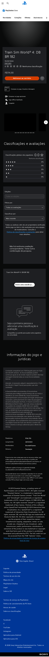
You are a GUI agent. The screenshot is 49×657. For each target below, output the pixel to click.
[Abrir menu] (2, 3)
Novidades (7, 18)
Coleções (17, 18)
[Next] (46, 122)
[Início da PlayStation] (24, 3)
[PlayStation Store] (10, 10)
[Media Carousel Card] (20, 122)
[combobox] (24, 196)
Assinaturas (38, 18)
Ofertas (27, 18)
